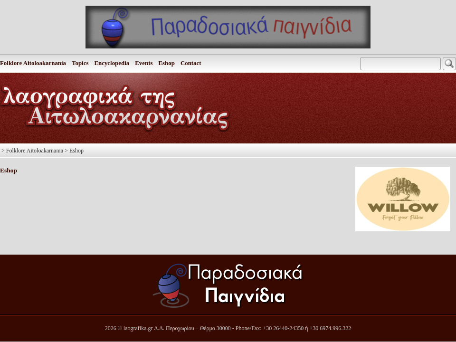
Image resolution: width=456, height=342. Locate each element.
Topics (80, 63)
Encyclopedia (111, 63)
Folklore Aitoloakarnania (33, 63)
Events (143, 63)
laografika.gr (138, 328)
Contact (190, 63)
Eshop (166, 63)
